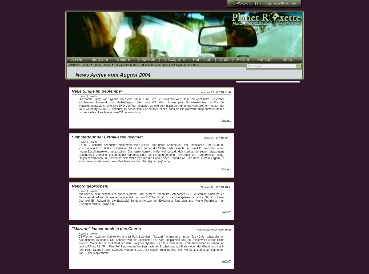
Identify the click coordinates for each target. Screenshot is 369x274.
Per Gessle (121, 65)
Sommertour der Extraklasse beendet (107, 137)
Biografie (99, 59)
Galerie (123, 59)
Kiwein (82, 96)
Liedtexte (146, 59)
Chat (224, 59)
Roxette (85, 65)
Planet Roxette (102, 65)
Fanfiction (202, 59)
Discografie (174, 59)
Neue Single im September (97, 91)
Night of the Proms (187, 65)
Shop (287, 59)
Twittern (226, 120)
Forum (243, 59)
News (76, 59)
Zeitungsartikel (164, 65)
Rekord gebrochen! (90, 186)
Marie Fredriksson (141, 65)
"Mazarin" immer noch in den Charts (106, 229)
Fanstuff (265, 59)
